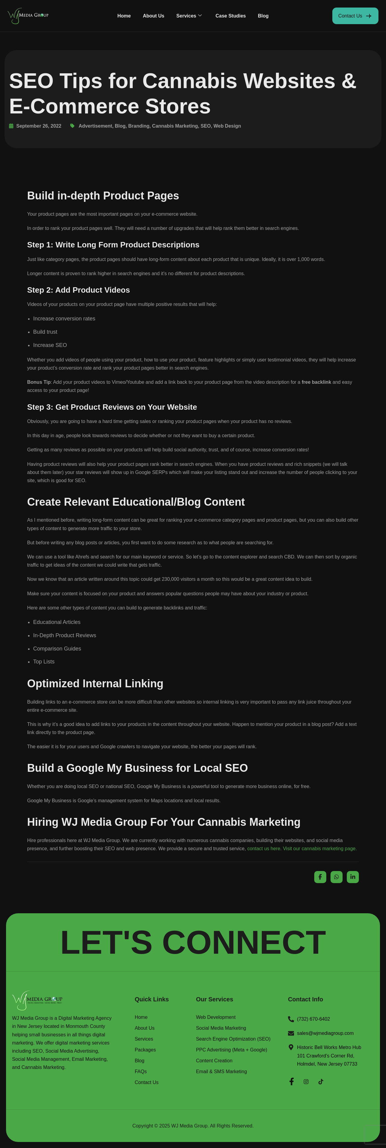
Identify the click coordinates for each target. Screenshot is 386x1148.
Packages (145, 1050)
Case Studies (231, 15)
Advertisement (95, 126)
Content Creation (214, 1060)
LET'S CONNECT (193, 942)
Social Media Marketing (221, 1028)
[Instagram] (306, 1080)
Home (124, 15)
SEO (206, 126)
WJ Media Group (189, 1125)
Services (189, 16)
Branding (138, 126)
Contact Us (147, 1082)
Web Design (227, 126)
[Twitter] (320, 1080)
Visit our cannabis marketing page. (320, 848)
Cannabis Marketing (175, 126)
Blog (263, 15)
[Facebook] (291, 1080)
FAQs (141, 1071)
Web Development (216, 1017)
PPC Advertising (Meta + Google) (231, 1050)
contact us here (263, 848)
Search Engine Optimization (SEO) (233, 1039)
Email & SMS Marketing (221, 1071)
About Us (153, 15)
